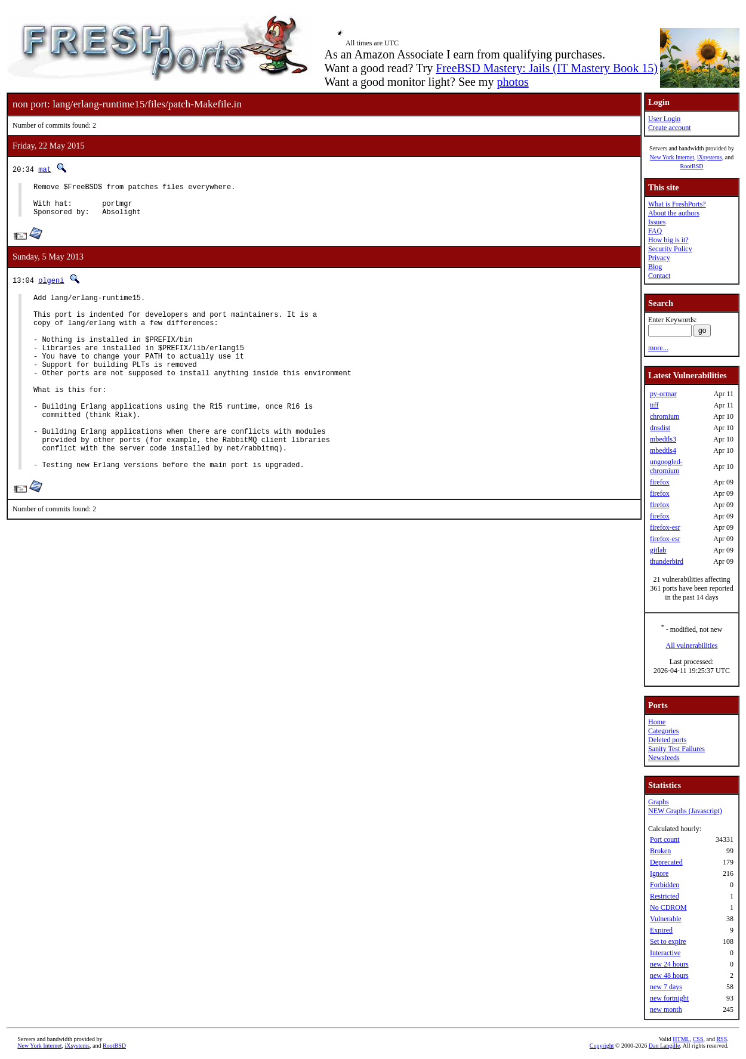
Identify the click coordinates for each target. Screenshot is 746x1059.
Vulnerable (666, 919)
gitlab (658, 550)
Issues (656, 222)
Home (656, 722)
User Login (664, 119)
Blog (655, 267)
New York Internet (672, 157)
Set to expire (668, 941)
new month (666, 1009)
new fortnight (669, 998)
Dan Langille (664, 1045)
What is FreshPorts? (677, 204)
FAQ (655, 231)
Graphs (658, 802)
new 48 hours (669, 975)
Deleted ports (667, 740)
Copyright (602, 1045)
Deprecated (666, 862)
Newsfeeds (664, 758)
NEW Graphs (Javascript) (685, 811)
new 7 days (666, 987)
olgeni (51, 287)
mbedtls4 (663, 450)
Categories (663, 731)
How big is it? (668, 240)
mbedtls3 (663, 439)
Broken (660, 851)
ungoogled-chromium (666, 466)
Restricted (664, 896)
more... (658, 348)
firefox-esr (665, 527)
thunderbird (666, 561)
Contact (659, 275)
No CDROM (668, 907)
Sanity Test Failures (676, 749)
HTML (681, 1039)
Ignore (659, 873)
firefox (660, 482)
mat (44, 169)
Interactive (665, 953)
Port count (665, 839)
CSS (698, 1039)
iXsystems (709, 157)
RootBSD (692, 166)
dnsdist (660, 428)
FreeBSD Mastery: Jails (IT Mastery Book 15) (547, 68)
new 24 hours (669, 964)
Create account (669, 128)
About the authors (673, 213)
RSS (721, 1039)
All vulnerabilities (692, 645)
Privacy (659, 258)
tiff (654, 405)
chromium (664, 416)
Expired (661, 930)
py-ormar (663, 394)
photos (512, 81)
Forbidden (664, 885)
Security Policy (670, 249)
